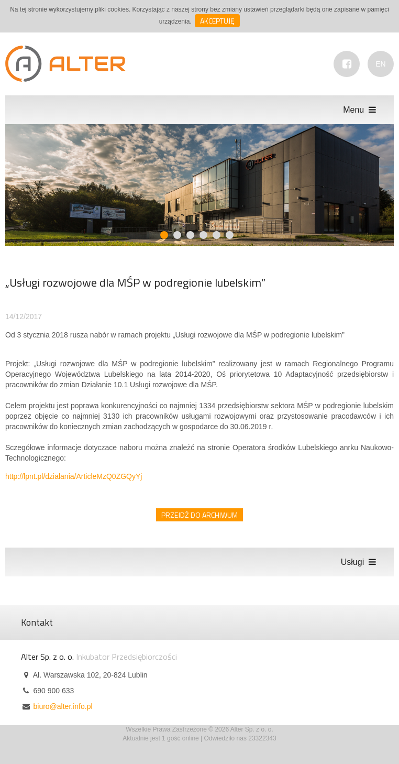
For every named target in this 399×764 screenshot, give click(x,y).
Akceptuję (217, 20)
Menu (360, 109)
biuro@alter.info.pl (62, 706)
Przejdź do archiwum (199, 514)
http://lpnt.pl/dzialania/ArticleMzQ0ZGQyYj (73, 476)
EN (380, 64)
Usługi (359, 562)
